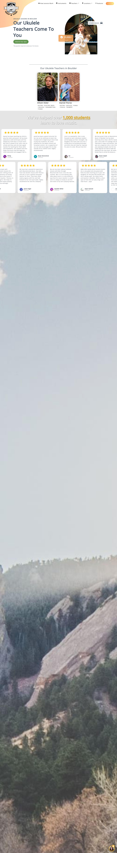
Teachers (74, 3)
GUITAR (40, 105)
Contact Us (110, 3)
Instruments (61, 3)
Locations (87, 3)
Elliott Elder (43, 102)
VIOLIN (62, 107)
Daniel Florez (65, 102)
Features (99, 3)
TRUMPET (69, 107)
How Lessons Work (45, 3)
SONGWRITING (50, 107)
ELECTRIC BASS (49, 105)
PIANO (40, 109)
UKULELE (41, 107)
